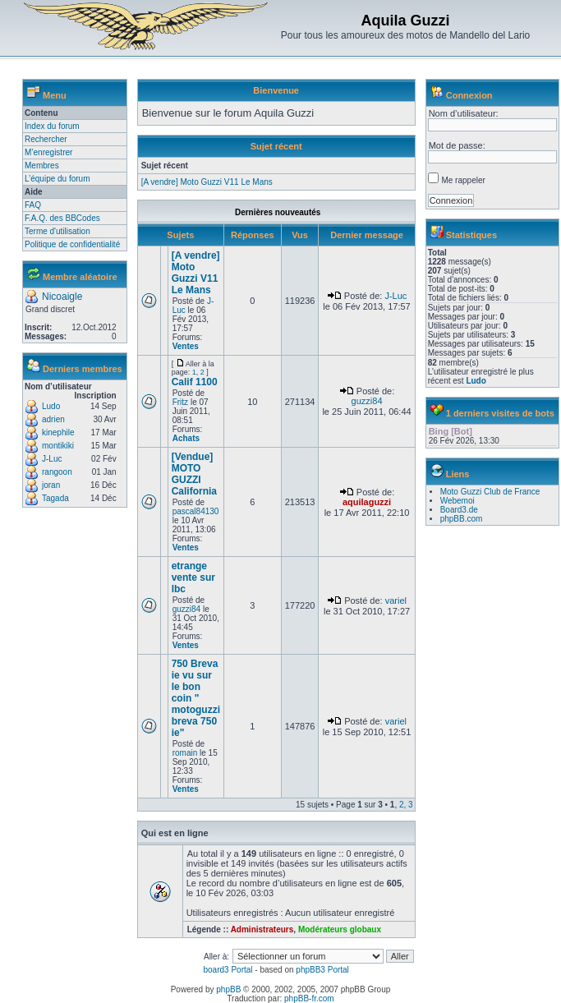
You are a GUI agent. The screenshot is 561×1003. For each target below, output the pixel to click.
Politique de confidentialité (72, 244)
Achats (186, 438)
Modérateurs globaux (339, 929)
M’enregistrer (48, 152)
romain (185, 752)
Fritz (180, 402)
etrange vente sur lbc (193, 577)
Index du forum (52, 126)
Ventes (185, 346)
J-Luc (52, 458)
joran (51, 485)
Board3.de (459, 509)
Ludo (51, 406)
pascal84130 (195, 511)
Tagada (55, 498)
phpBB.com (461, 518)
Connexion (469, 95)
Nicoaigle (62, 296)
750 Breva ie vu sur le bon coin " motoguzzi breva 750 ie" (196, 698)
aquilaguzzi (367, 502)
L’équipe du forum (57, 178)
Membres (42, 165)
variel (396, 600)
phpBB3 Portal (322, 969)
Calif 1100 (195, 382)
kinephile (58, 432)
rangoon (57, 471)
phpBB (228, 989)
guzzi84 (367, 401)
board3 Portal (227, 969)
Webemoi (457, 500)
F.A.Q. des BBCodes (62, 218)
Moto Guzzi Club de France (490, 491)
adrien (53, 419)
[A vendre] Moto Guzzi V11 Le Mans (207, 181)
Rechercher (46, 139)
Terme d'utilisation (57, 231)
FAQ (33, 204)
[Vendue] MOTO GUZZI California (194, 474)
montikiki (58, 445)
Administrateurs (262, 929)
